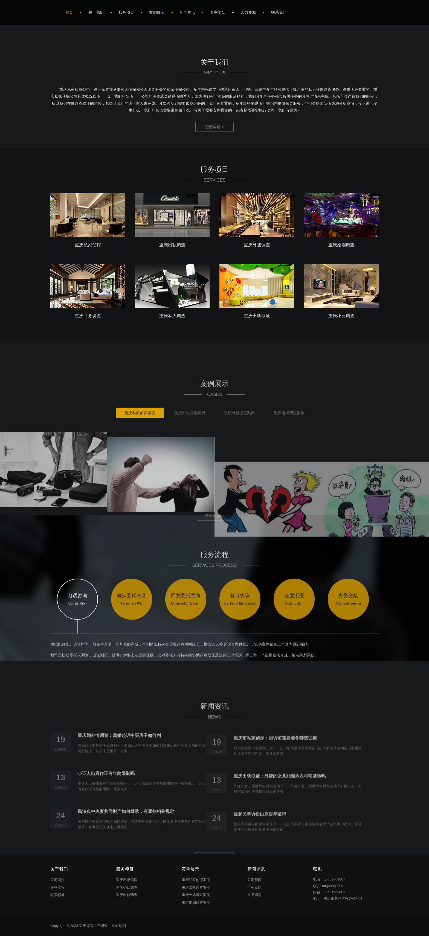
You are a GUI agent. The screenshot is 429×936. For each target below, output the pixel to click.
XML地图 (118, 926)
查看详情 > (214, 127)
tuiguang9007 (333, 886)
